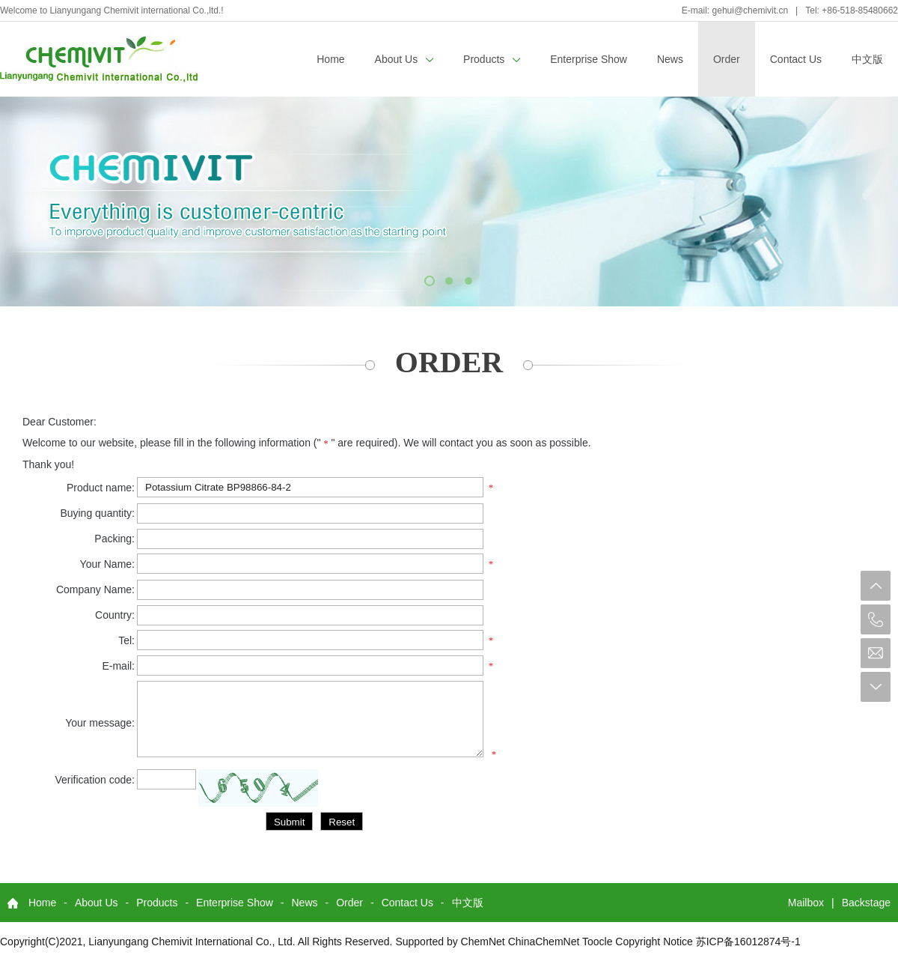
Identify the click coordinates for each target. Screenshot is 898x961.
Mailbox (806, 903)
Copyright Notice (654, 942)
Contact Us (796, 59)
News (670, 59)
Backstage (866, 903)
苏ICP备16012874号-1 (748, 942)
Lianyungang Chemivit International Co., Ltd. (191, 942)
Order (726, 59)
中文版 (867, 59)
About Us (404, 59)
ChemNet (483, 942)
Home (330, 59)
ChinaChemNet (544, 942)
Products (491, 59)
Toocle (597, 942)
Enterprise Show (588, 59)
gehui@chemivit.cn (750, 10)
